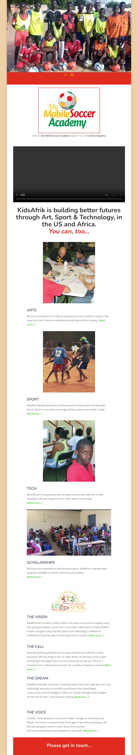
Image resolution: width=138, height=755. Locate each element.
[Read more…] (34, 413)
